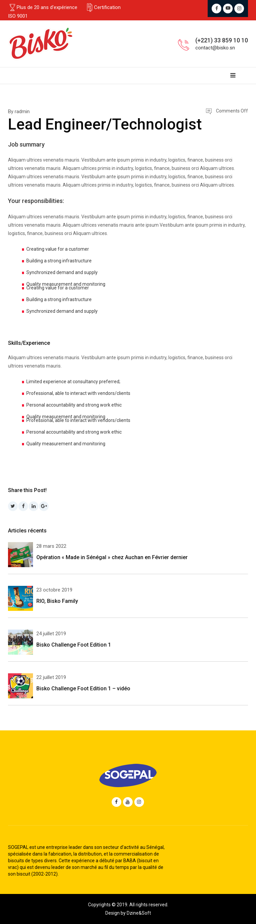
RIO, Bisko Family (57, 601)
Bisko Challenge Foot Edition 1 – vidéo (83, 688)
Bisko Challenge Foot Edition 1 (73, 645)
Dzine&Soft (139, 913)
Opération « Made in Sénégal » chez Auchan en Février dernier (112, 557)
